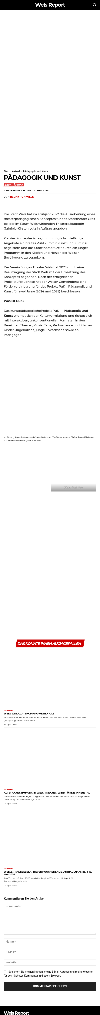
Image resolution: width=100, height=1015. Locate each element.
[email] (39, 993)
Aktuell (16, 171)
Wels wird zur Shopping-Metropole (29, 617)
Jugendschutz (56, 1007)
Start (7, 171)
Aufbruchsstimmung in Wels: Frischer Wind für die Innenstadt (48, 696)
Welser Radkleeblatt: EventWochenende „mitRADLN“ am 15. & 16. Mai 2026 (48, 777)
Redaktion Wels (22, 196)
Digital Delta (47, 1003)
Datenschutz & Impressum (82, 1007)
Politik (19, 184)
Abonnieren (85, 992)
